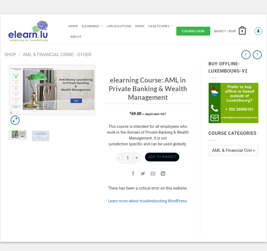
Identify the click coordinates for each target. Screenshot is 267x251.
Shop (10, 54)
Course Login (193, 31)
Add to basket (162, 157)
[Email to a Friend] (153, 173)
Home (73, 26)
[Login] (258, 31)
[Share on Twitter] (143, 173)
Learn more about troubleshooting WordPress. (148, 201)
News (139, 26)
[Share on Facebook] (133, 173)
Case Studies (160, 26)
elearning (92, 26)
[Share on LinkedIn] (163, 173)
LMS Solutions (119, 26)
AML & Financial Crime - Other (57, 54)
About (75, 36)
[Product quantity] (127, 158)
